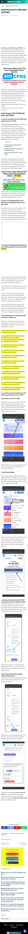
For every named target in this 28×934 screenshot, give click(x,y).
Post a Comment (6, 839)
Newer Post (5, 843)
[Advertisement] (14, 32)
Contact (11, 925)
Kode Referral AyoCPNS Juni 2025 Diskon (13, 153)
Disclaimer (14, 927)
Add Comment (14, 15)
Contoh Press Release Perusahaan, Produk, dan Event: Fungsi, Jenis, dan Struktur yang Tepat (12, 899)
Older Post (23, 843)
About (5, 925)
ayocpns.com (10, 406)
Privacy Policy (19, 925)
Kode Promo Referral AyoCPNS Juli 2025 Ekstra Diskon (13, 149)
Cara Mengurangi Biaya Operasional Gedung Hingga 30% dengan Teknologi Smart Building (13, 883)
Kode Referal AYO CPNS (10, 124)
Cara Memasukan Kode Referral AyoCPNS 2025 (13, 145)
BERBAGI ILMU (14, 2)
